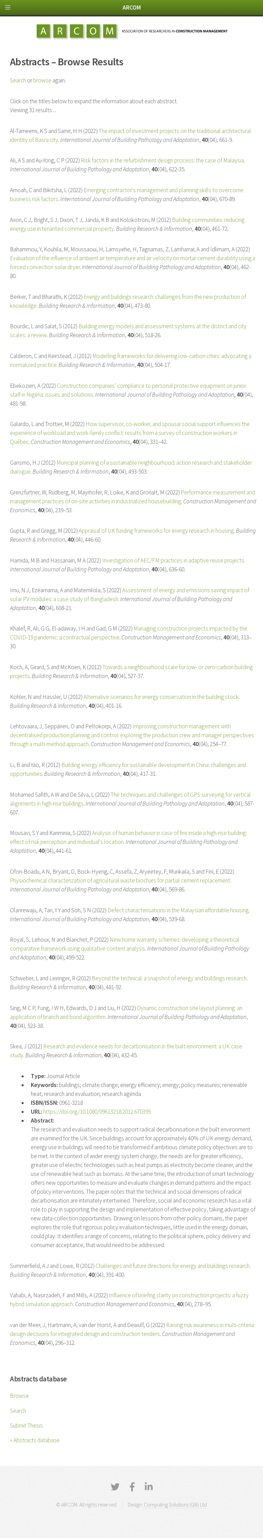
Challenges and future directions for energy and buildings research (173, 1266)
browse (42, 80)
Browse (19, 1396)
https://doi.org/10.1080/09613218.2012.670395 (97, 1111)
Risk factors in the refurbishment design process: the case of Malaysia (162, 160)
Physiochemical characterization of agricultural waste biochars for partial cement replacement (120, 880)
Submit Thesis (26, 1425)
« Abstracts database (35, 1440)
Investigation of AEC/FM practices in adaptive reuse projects (173, 560)
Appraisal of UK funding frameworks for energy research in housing (156, 530)
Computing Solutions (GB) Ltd (175, 1504)
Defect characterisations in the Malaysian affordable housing (178, 910)
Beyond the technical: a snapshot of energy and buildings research (169, 978)
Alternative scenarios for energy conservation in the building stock (161, 697)
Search (18, 1411)
